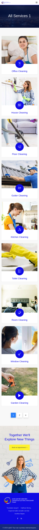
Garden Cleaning (19, 403)
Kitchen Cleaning (19, 237)
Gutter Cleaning (19, 195)
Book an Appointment (19, 447)
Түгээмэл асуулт (13, 508)
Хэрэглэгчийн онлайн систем (18, 511)
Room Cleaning (19, 320)
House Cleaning (19, 112)
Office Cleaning (19, 71)
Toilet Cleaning (19, 278)
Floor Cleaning (19, 154)
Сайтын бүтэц (26, 508)
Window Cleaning (19, 361)
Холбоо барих (20, 514)
